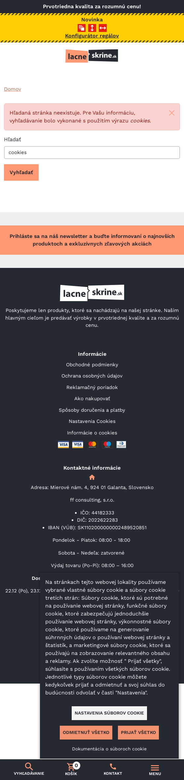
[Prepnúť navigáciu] (155, 770)
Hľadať (12, 139)
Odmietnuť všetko (86, 732)
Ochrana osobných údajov (92, 376)
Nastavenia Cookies (92, 421)
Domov (12, 89)
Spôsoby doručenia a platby (92, 410)
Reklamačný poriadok (92, 387)
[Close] (172, 113)
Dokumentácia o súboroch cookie (109, 748)
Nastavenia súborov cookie (109, 712)
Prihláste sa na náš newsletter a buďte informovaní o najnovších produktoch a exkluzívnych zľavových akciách (92, 240)
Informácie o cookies (92, 433)
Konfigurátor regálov (92, 36)
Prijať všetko (138, 732)
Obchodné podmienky (92, 365)
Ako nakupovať (92, 399)
